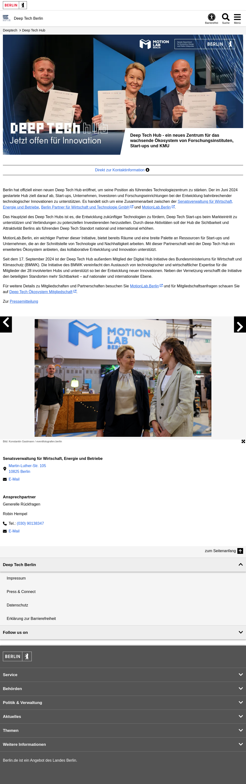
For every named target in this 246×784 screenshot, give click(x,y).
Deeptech (10, 30)
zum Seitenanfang (220, 551)
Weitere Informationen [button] (24, 744)
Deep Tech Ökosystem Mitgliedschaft (41, 292)
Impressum (16, 578)
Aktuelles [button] (12, 716)
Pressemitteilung (24, 301)
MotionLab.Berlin (156, 207)
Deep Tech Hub (33, 30)
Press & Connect (21, 592)
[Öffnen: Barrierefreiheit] (211, 18)
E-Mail (14, 479)
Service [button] (10, 675)
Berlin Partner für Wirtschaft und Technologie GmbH (85, 207)
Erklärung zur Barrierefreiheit (31, 619)
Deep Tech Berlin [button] (19, 564)
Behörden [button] (12, 688)
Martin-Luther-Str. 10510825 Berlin (27, 469)
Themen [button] (10, 730)
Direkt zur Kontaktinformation (122, 170)
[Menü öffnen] (237, 18)
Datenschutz (17, 605)
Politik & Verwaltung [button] (22, 702)
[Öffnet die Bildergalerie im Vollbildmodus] (243, 441)
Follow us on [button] (15, 632)
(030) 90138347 (30, 523)
